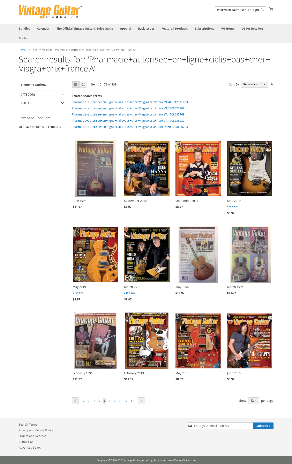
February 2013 (134, 373)
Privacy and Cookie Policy (36, 430)
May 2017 (182, 373)
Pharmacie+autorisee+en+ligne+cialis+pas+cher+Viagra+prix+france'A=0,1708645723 (130, 127)
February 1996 (82, 373)
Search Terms (28, 424)
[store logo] (50, 11)
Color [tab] (26, 103)
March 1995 (235, 287)
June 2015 (234, 373)
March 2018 (132, 287)
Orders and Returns (32, 436)
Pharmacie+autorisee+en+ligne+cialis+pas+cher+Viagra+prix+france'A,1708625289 (128, 108)
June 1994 (79, 201)
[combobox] (240, 9)
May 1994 (182, 287)
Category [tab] (28, 94)
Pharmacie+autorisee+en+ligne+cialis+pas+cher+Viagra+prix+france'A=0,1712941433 (130, 102)
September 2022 (135, 201)
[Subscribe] (263, 425)
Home (22, 49)
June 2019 (234, 201)
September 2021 (186, 201)
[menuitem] (24, 28)
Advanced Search (31, 447)
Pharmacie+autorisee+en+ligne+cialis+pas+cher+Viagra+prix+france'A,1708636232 (128, 120)
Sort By (234, 84)
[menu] (146, 33)
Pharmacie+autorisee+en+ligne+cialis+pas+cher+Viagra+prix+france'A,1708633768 (128, 114)
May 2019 (79, 287)
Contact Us (26, 442)
